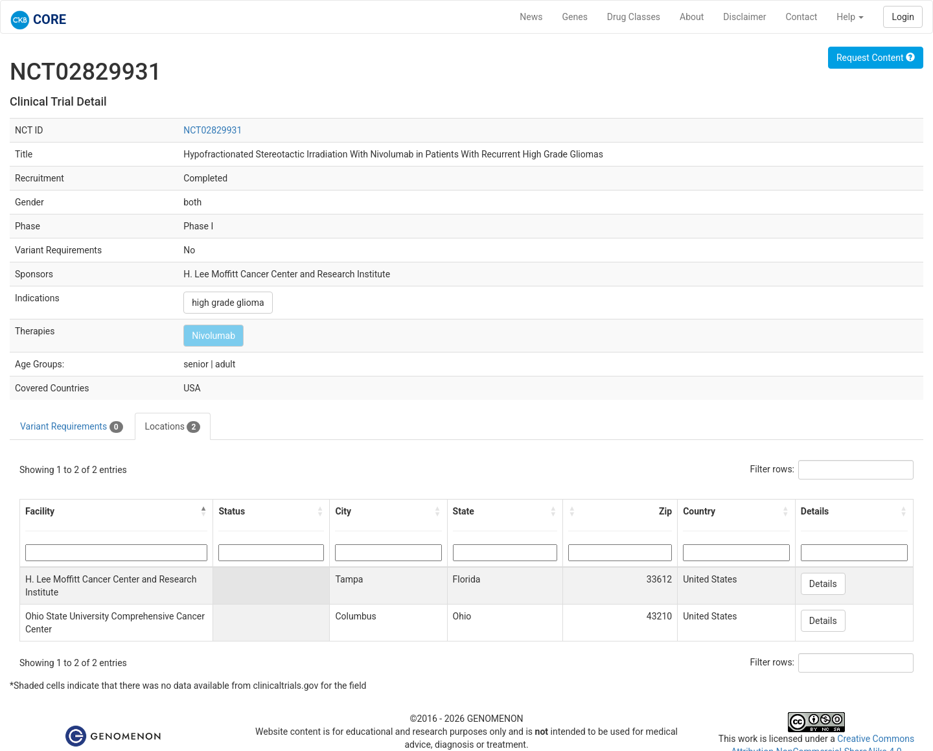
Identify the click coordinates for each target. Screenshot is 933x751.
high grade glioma (228, 302)
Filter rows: (772, 469)
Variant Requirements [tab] (71, 427)
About (692, 17)
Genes (575, 17)
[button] (203, 511)
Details (823, 584)
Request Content (875, 57)
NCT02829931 (212, 130)
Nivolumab (213, 335)
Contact (801, 17)
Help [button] (850, 17)
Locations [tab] (173, 427)
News (531, 17)
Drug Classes (633, 17)
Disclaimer (744, 17)
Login (903, 17)
